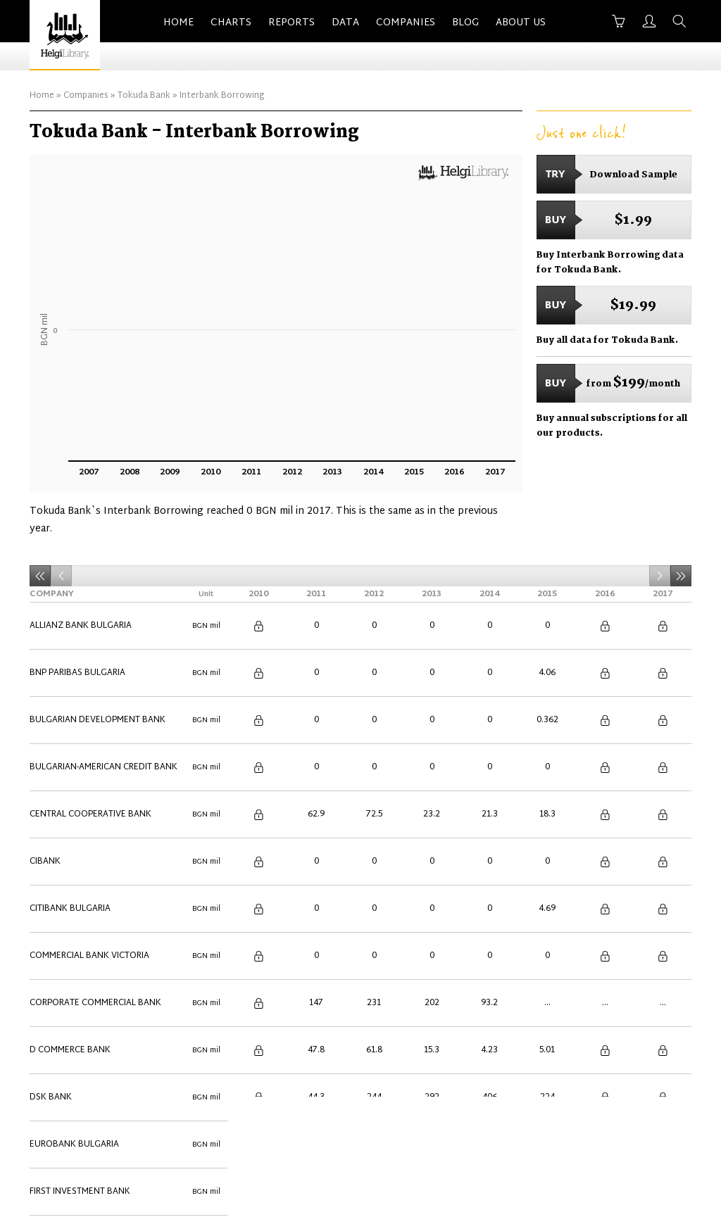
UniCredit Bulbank (72, 1033)
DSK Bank (51, 780)
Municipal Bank (64, 898)
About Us (521, 23)
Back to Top (662, 1139)
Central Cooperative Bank (90, 678)
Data (345, 23)
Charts (231, 23)
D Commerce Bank (70, 763)
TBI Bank (49, 982)
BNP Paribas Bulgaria (77, 628)
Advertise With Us (442, 1139)
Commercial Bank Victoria (89, 729)
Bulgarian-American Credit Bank (103, 661)
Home (178, 23)
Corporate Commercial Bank (95, 746)
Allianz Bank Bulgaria (81, 611)
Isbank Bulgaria (66, 881)
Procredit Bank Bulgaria (87, 932)
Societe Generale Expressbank (99, 965)
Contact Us (358, 1139)
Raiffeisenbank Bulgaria (85, 949)
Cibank (45, 695)
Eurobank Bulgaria (74, 797)
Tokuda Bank (144, 95)
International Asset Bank (89, 847)
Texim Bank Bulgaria (76, 999)
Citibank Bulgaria (70, 712)
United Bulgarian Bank (82, 1050)
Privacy (598, 1139)
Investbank (56, 864)
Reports (291, 23)
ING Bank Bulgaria (71, 830)
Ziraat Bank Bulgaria (78, 1067)
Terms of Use (531, 1139)
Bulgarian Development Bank (97, 645)
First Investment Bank (80, 813)
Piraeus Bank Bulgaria (81, 915)
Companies (405, 23)
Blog (465, 23)
